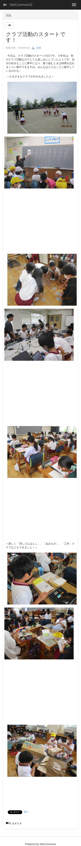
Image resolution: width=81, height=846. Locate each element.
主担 (36, 47)
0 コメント (14, 823)
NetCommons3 (21, 5)
